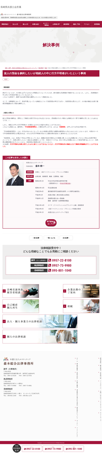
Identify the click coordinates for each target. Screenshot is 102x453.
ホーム (77, 357)
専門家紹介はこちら (51, 221)
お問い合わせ (100, 392)
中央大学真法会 (65, 183)
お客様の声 (100, 373)
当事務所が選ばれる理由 (77, 395)
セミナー (77, 421)
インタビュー (100, 382)
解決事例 (100, 365)
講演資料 (100, 358)
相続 (5, 79)
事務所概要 (77, 364)
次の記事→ (66, 235)
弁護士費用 (77, 382)
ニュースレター (77, 430)
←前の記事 (35, 235)
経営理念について (77, 410)
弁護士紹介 (77, 373)
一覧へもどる (51, 235)
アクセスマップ (100, 403)
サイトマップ (100, 414)
